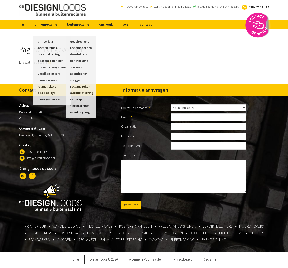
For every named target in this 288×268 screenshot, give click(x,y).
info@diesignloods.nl (37, 159)
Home (75, 260)
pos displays (69, 234)
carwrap (156, 240)
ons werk (95, 25)
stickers (257, 234)
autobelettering (126, 240)
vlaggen (64, 240)
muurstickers (251, 227)
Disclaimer (210, 260)
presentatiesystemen (177, 227)
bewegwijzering (102, 234)
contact (128, 25)
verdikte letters (218, 227)
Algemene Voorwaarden (145, 260)
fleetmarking (182, 240)
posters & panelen (135, 227)
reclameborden (169, 234)
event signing (213, 240)
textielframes (99, 227)
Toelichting (128, 156)
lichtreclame (231, 234)
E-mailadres (131, 137)
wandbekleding (66, 227)
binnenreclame (41, 25)
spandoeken (39, 240)
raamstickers (40, 234)
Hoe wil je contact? (135, 109)
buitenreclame (70, 25)
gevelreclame (135, 234)
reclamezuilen (91, 240)
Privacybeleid (182, 260)
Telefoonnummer (133, 147)
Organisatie (129, 128)
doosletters (201, 234)
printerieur (35, 227)
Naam (126, 118)
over (112, 25)
